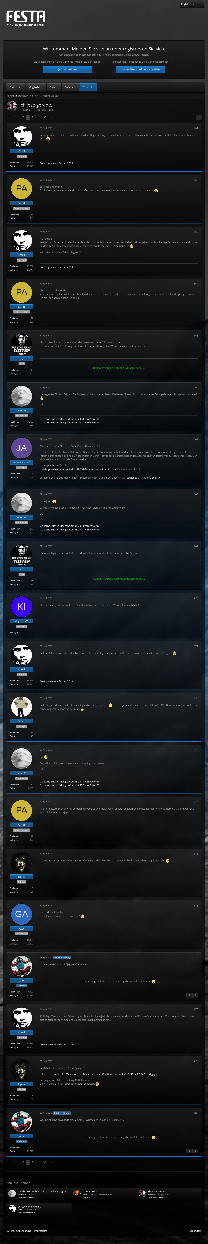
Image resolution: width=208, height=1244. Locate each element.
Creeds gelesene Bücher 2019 (56, 163)
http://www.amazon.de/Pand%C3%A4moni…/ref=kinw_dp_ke (79, 469)
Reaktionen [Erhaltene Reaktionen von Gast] (15, 940)
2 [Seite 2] (19, 117)
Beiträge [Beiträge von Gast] (14, 943)
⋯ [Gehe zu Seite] (37, 117)
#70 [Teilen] (196, 598)
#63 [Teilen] (196, 231)
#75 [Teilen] (196, 853)
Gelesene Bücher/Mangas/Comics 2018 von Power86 (69, 419)
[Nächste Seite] (52, 117)
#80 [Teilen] (196, 1113)
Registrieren (188, 4)
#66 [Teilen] (196, 387)
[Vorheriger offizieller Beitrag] (189, 995)
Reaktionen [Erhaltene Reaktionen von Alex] (15, 991)
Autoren (86, 1197)
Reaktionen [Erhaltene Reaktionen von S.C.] (15, 370)
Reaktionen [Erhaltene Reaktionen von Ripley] (15, 888)
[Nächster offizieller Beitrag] (195, 995)
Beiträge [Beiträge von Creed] (14, 166)
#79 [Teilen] (196, 1061)
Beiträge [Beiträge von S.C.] (14, 373)
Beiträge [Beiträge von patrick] (14, 218)
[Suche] (200, 4)
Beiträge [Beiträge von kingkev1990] (14, 632)
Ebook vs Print (156, 1191)
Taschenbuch (132, 477)
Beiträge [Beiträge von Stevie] (14, 736)
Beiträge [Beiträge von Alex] (14, 995)
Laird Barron (90, 1191)
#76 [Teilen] (196, 905)
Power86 (22, 1194)
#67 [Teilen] (196, 439)
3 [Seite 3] (23, 117)
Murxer (151, 1194)
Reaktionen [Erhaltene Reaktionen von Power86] (15, 422)
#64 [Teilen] (196, 283)
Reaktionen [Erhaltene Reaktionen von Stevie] (15, 732)
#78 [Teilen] (196, 1009)
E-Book (153, 477)
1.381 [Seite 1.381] (44, 117)
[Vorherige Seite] (9, 117)
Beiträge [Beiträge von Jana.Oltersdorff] (14, 477)
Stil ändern (195, 1230)
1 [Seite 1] (14, 117)
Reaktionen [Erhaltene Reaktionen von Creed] (15, 162)
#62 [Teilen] (196, 179)
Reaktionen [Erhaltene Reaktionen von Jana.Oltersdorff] (15, 473)
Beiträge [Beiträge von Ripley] (14, 891)
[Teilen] (199, 117)
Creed (20, 1209)
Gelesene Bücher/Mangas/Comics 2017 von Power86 (69, 422)
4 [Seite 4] (28, 117)
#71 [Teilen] (196, 646)
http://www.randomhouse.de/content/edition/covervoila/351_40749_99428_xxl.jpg (108, 1074)
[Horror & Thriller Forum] (25, 18)
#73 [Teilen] (196, 749)
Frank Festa (88, 1194)
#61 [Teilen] (196, 128)
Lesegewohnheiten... (29, 1206)
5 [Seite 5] (32, 117)
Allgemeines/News (26, 1197)
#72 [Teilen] (196, 698)
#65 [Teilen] (196, 335)
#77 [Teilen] (196, 957)
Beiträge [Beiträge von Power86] (14, 425)
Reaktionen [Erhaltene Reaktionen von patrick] (15, 214)
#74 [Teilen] (196, 801)
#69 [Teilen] (196, 546)
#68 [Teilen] (196, 494)
